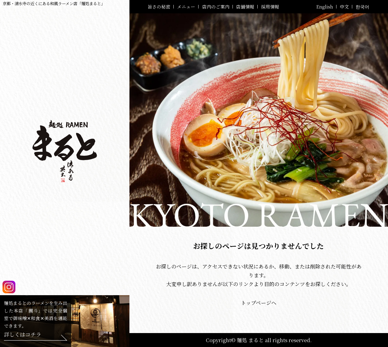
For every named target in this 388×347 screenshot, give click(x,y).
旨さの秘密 (159, 6)
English (324, 6)
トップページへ (258, 302)
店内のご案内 (215, 6)
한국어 (362, 6)
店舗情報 (245, 6)
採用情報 (270, 6)
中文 (344, 6)
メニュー (186, 6)
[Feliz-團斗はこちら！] (35, 336)
